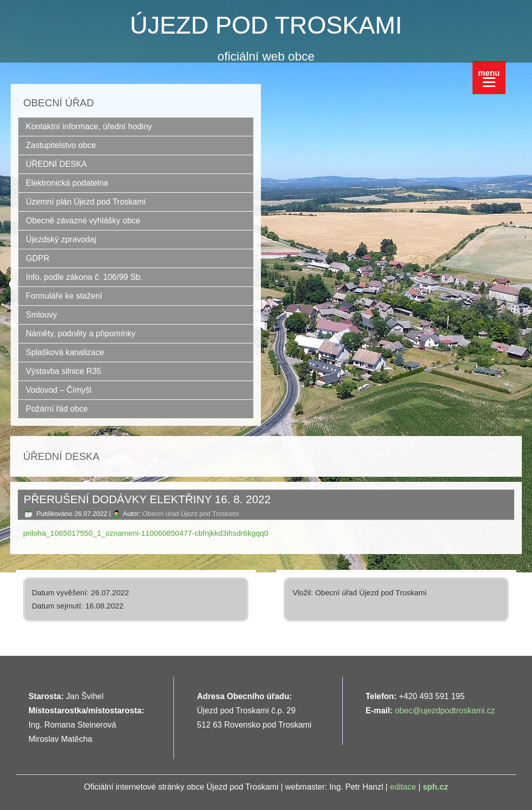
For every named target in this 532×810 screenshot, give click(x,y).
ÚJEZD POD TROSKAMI (266, 25)
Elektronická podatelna (67, 183)
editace (403, 787)
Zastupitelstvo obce (61, 145)
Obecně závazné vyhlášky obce (83, 220)
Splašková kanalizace (65, 352)
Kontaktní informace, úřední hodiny (89, 126)
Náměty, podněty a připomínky (81, 333)
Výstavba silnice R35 (64, 371)
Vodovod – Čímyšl (59, 390)
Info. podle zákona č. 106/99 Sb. (84, 277)
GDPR (37, 258)
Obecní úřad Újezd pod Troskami (190, 513)
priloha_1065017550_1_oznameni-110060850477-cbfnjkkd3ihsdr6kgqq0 (145, 533)
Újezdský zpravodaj (61, 239)
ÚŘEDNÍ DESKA (56, 164)
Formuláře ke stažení (64, 296)
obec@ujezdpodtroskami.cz (445, 710)
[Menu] (489, 77)
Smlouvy (41, 314)
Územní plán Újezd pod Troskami (86, 201)
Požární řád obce (57, 408)
